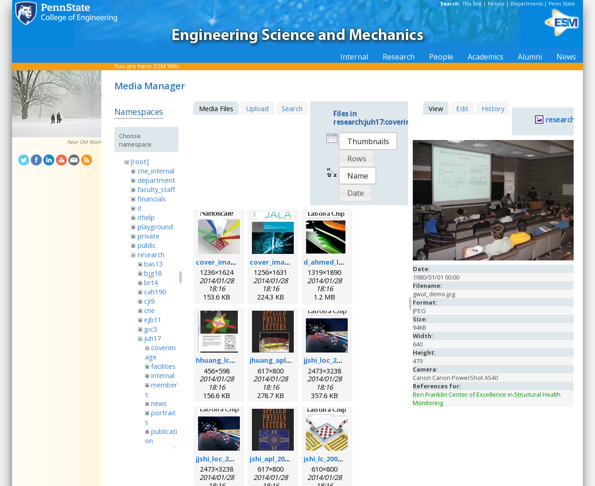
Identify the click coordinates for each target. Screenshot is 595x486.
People (496, 3)
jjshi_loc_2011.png (225, 458)
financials (152, 198)
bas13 (153, 263)
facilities (163, 366)
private (148, 235)
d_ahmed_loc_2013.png (341, 261)
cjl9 (149, 301)
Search (292, 108)
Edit (462, 108)
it (140, 208)
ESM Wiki (166, 66)
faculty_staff (156, 189)
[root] (140, 161)
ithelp (146, 217)
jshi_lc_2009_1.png (333, 458)
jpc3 (150, 328)
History (493, 108)
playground (155, 226)
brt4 (151, 282)
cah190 (155, 291)
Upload (257, 108)
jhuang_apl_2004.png (284, 360)
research (151, 254)
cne (149, 310)
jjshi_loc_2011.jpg (332, 360)
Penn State (562, 3)
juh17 (152, 338)
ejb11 (152, 319)
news (159, 403)
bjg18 (153, 273)
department (156, 180)
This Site (472, 3)
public (147, 245)
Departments (526, 3)
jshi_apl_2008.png (278, 458)
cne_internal (156, 170)
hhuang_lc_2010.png (229, 360)
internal (162, 375)
